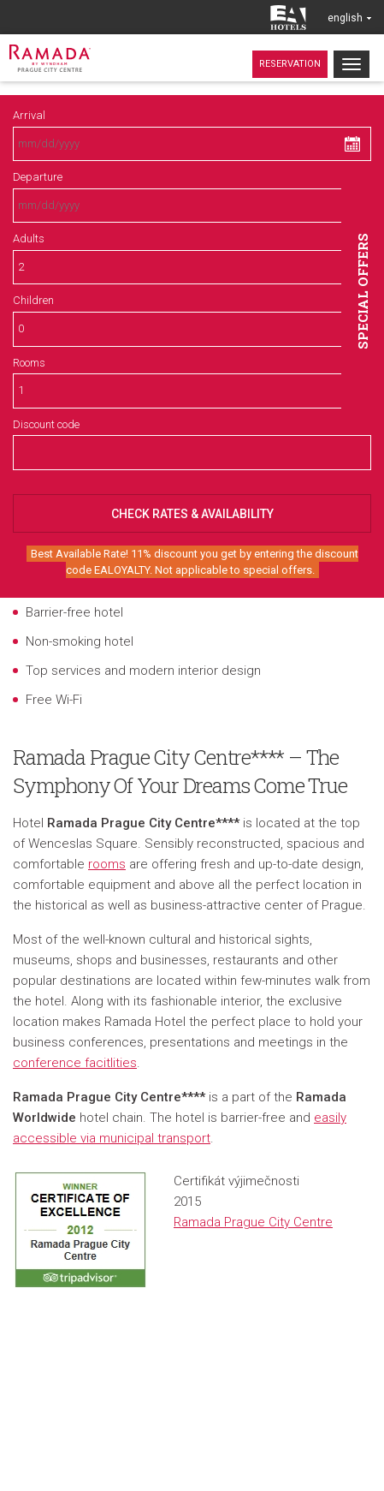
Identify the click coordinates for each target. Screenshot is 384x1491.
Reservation (290, 63)
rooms (107, 864)
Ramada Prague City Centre (253, 1222)
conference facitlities (75, 1063)
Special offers (362, 291)
